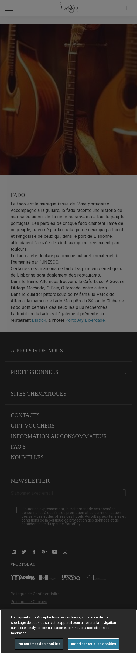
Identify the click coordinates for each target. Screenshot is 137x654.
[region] (68, 631)
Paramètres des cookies (39, 644)
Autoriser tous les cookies (93, 644)
